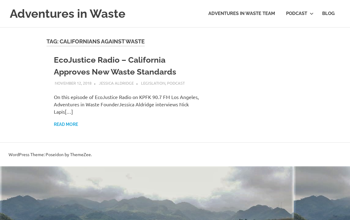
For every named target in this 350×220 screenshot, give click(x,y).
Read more (66, 124)
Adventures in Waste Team (241, 13)
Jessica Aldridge (116, 83)
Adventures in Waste (67, 13)
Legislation (153, 83)
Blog (328, 13)
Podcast (300, 13)
